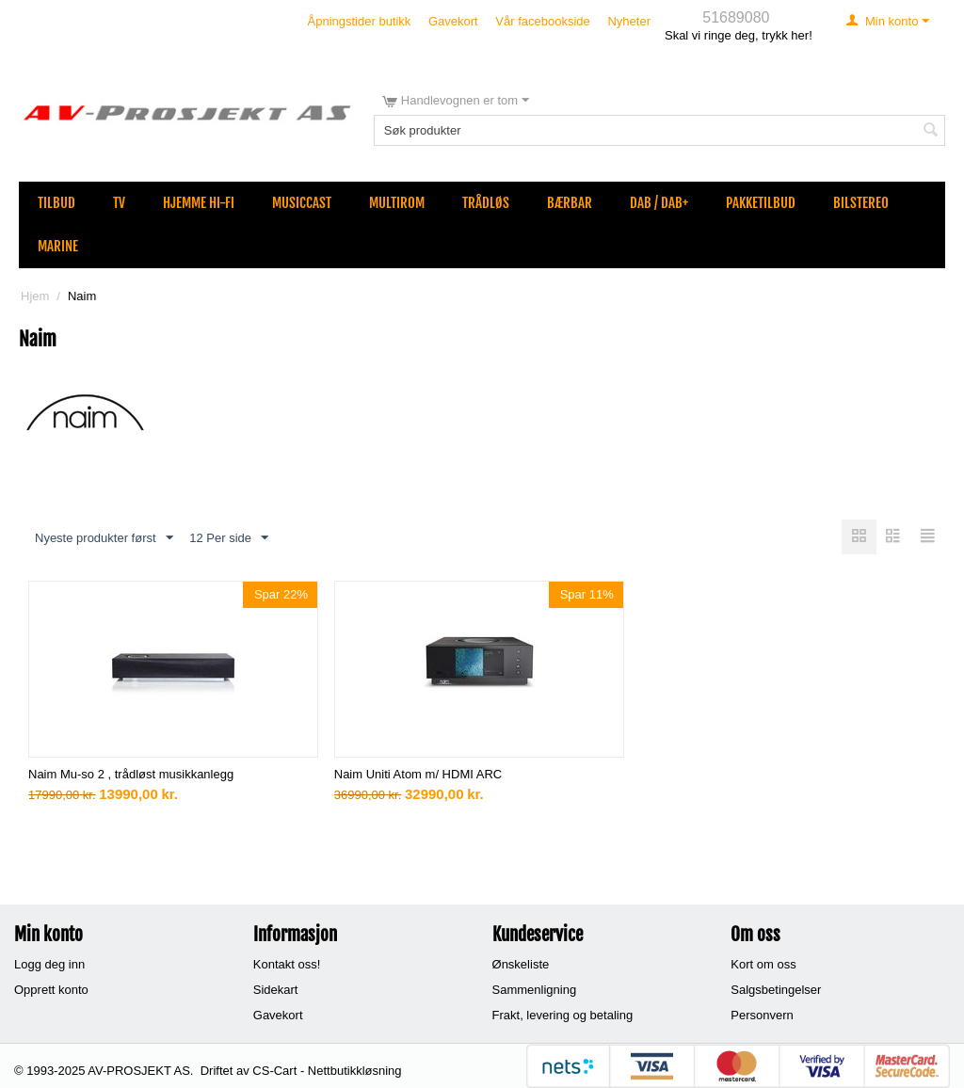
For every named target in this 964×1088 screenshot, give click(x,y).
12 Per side (228, 538)
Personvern (762, 1015)
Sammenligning (534, 990)
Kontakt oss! (287, 964)
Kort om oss (763, 964)
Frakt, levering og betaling (563, 1015)
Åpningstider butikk (359, 21)
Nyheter (629, 21)
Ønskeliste (521, 964)
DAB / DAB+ (659, 203)
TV (119, 203)
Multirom (397, 203)
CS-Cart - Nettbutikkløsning (326, 1071)
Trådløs (485, 203)
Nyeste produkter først (104, 538)
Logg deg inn (49, 964)
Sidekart (275, 990)
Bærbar (569, 203)
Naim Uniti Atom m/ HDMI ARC (418, 774)
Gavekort (453, 21)
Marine (58, 246)
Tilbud (56, 203)
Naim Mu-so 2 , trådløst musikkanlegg (130, 774)
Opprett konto (51, 990)
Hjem (35, 296)
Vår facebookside (542, 21)
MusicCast (301, 203)
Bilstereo (861, 203)
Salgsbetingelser (776, 990)
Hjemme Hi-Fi (198, 203)
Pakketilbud (760, 203)
